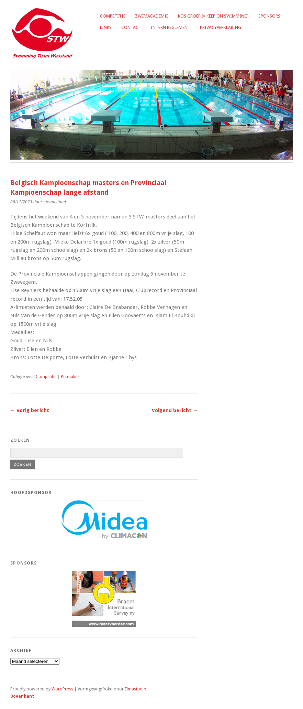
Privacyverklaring (220, 27)
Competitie (112, 16)
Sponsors (269, 16)
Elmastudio (135, 688)
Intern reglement (170, 27)
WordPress (62, 688)
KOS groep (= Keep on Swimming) (213, 16)
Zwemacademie (151, 16)
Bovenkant (22, 696)
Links (106, 27)
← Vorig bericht (29, 410)
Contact (131, 27)
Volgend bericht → (175, 410)
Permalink (70, 376)
